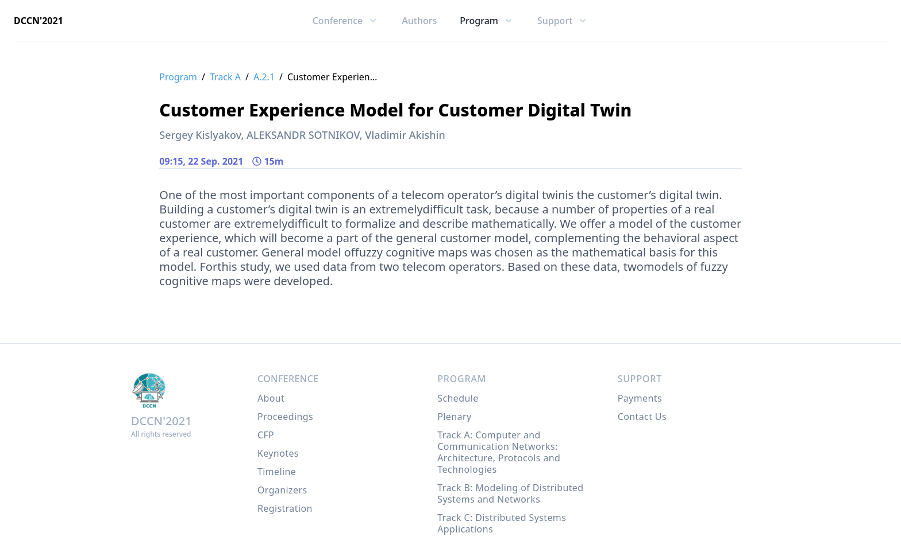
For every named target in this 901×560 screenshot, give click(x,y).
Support (640, 378)
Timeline (276, 471)
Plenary (454, 416)
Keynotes (278, 453)
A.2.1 (264, 77)
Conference (288, 378)
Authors (419, 20)
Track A (225, 77)
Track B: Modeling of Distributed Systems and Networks (510, 493)
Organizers (282, 490)
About (270, 398)
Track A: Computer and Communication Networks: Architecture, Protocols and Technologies (498, 452)
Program (178, 77)
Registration (285, 508)
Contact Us (642, 416)
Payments (640, 398)
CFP (265, 435)
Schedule (457, 398)
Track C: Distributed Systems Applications (501, 523)
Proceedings (285, 416)
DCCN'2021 (38, 20)
